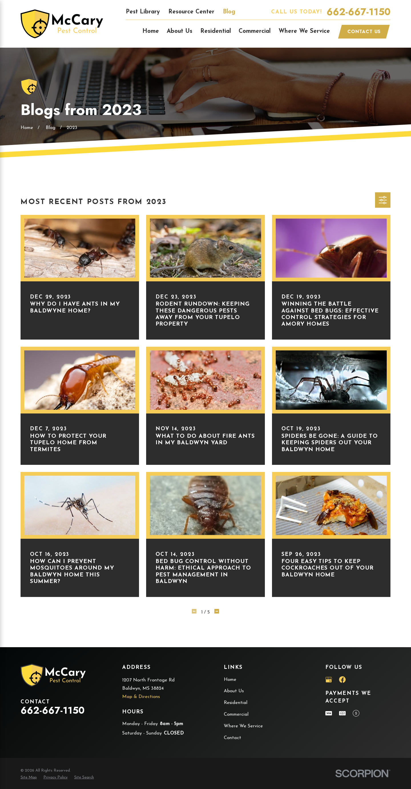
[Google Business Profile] (328, 679)
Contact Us (364, 31)
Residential (235, 703)
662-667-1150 (358, 12)
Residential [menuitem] (215, 31)
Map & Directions (141, 697)
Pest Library (143, 12)
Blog (229, 12)
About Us (234, 691)
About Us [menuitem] (179, 31)
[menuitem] (29, 778)
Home (230, 679)
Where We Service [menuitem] (304, 31)
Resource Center (191, 12)
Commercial (236, 714)
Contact (232, 738)
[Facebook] (342, 679)
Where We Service (243, 726)
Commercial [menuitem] (255, 31)
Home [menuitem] (150, 31)
